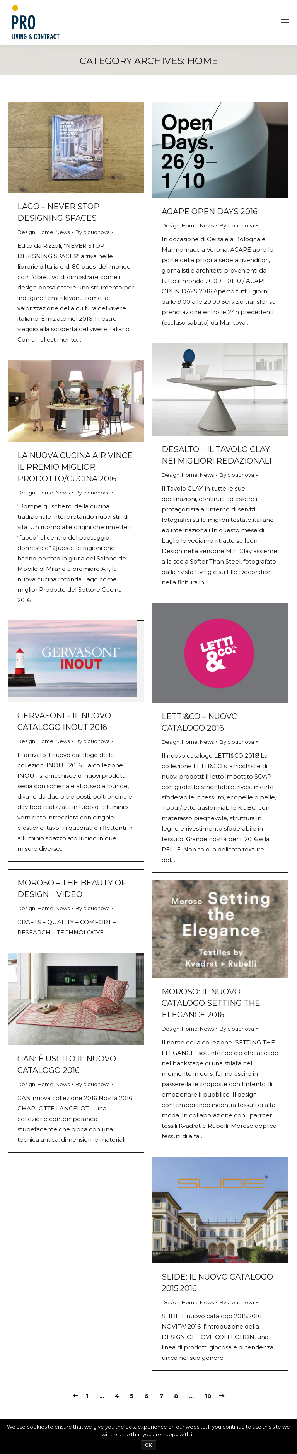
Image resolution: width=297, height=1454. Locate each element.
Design (26, 232)
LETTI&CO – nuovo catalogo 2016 (200, 722)
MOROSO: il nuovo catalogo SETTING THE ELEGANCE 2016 (211, 1003)
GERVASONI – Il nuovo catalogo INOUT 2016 (64, 721)
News (63, 232)
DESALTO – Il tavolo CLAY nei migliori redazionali (216, 455)
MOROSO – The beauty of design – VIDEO (71, 888)
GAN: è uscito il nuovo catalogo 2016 (66, 1064)
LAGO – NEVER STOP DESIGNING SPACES (58, 212)
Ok (148, 1445)
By (92, 232)
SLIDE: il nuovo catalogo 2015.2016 (217, 1282)
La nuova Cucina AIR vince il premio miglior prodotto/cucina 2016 (75, 467)
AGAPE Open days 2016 (210, 211)
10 (208, 1396)
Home (45, 232)
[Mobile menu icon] (285, 22)
